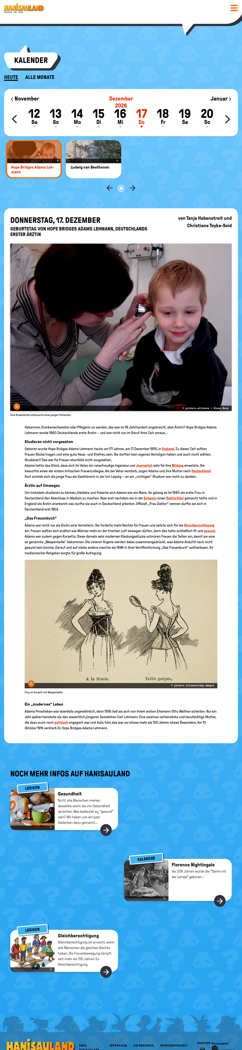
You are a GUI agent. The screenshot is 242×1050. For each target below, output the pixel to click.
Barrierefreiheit (174, 1032)
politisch (61, 709)
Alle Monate (39, 77)
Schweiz (150, 485)
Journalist (144, 452)
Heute (11, 77)
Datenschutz (143, 1032)
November (24, 98)
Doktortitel (175, 485)
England (168, 435)
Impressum (118, 1032)
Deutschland (201, 457)
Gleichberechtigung (199, 512)
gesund (209, 517)
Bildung (177, 452)
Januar (221, 98)
